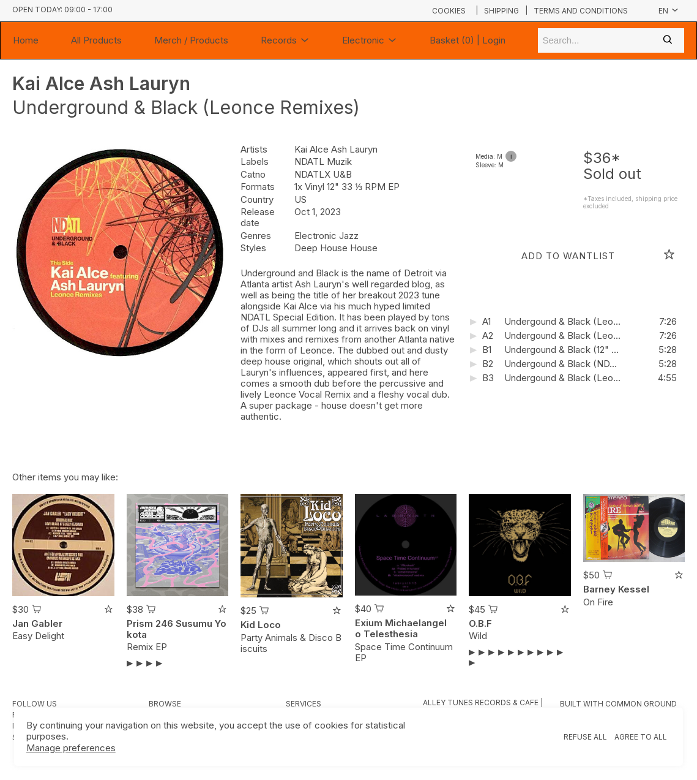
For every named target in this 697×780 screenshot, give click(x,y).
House (364, 248)
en (668, 10)
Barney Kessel (616, 589)
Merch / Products (191, 40)
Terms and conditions (581, 11)
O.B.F (480, 623)
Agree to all (640, 736)
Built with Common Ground (618, 703)
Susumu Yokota (176, 629)
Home (26, 40)
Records (285, 40)
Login (493, 40)
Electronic (369, 40)
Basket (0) (452, 40)
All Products (96, 40)
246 (164, 623)
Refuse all (585, 736)
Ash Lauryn (139, 83)
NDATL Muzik (323, 161)
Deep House (322, 248)
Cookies (449, 10)
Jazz (349, 235)
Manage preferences (71, 748)
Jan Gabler (37, 623)
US (300, 199)
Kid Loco (260, 624)
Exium (368, 623)
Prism (140, 623)
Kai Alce (50, 83)
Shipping (501, 11)
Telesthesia (390, 634)
